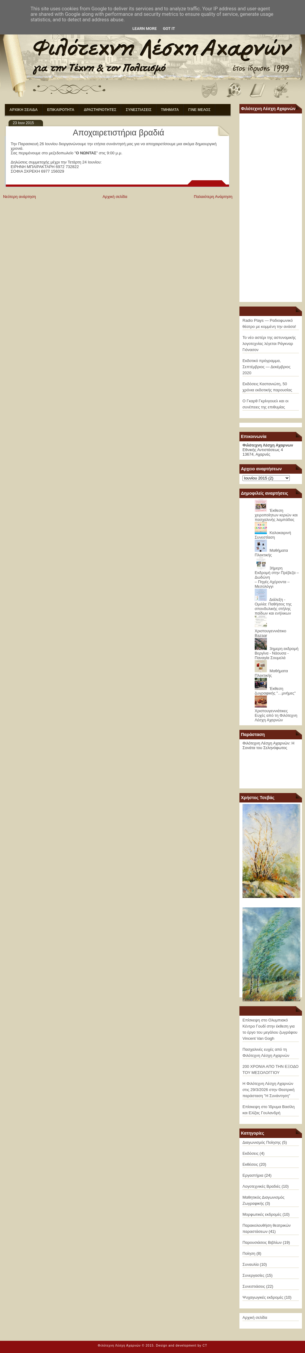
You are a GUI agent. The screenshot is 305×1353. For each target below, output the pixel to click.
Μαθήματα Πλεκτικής (271, 552)
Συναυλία (250, 1264)
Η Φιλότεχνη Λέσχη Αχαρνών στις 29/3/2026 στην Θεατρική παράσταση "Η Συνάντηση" (268, 1089)
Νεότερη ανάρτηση (19, 196)
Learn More (144, 28)
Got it (169, 28)
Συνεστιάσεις (253, 1286)
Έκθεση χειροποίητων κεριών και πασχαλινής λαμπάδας (276, 515)
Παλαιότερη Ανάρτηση (213, 196)
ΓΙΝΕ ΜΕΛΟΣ (199, 110)
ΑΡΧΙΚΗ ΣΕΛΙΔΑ (23, 110)
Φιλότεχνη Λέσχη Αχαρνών (119, 1345)
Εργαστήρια (252, 1175)
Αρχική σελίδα (114, 196)
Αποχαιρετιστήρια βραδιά (118, 132)
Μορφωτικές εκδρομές (262, 1214)
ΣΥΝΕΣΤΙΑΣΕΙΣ (138, 110)
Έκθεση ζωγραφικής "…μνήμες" (275, 690)
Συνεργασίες (253, 1275)
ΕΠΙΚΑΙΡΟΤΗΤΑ (60, 110)
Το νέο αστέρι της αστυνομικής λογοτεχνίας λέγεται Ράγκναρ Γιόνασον (269, 343)
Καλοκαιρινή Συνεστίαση (273, 535)
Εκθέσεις (250, 1164)
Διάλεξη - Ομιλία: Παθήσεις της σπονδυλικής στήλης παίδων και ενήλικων (273, 606)
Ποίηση (248, 1253)
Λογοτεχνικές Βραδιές (261, 1186)
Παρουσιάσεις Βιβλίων (262, 1242)
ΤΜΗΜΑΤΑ (170, 110)
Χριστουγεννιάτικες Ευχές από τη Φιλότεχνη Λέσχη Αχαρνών (276, 715)
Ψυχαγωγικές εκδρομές (262, 1297)
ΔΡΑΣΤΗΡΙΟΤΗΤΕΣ (100, 110)
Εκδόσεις (250, 1153)
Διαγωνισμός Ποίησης (261, 1142)
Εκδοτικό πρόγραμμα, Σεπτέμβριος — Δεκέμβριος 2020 (266, 366)
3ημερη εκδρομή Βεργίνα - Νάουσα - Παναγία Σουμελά (277, 653)
